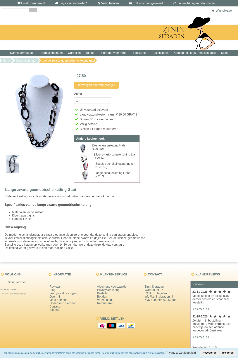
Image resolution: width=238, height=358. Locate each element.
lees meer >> (201, 309)
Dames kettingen (52, 52)
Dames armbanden (22, 52)
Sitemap (54, 309)
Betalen (102, 296)
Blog (52, 289)
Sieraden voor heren (114, 52)
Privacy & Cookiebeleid (180, 352)
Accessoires (160, 52)
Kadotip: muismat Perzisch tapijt (195, 52)
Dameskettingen (26, 60)
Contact (54, 306)
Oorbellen (74, 52)
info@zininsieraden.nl (159, 296)
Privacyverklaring (108, 289)
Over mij (55, 296)
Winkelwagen (221, 10)
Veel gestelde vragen (63, 293)
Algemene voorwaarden (112, 286)
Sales (224, 52)
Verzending (104, 299)
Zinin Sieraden (16, 282)
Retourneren (105, 303)
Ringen (90, 52)
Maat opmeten (58, 299)
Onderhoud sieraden (62, 303)
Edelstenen (140, 52)
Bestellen (103, 293)
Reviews (55, 286)
